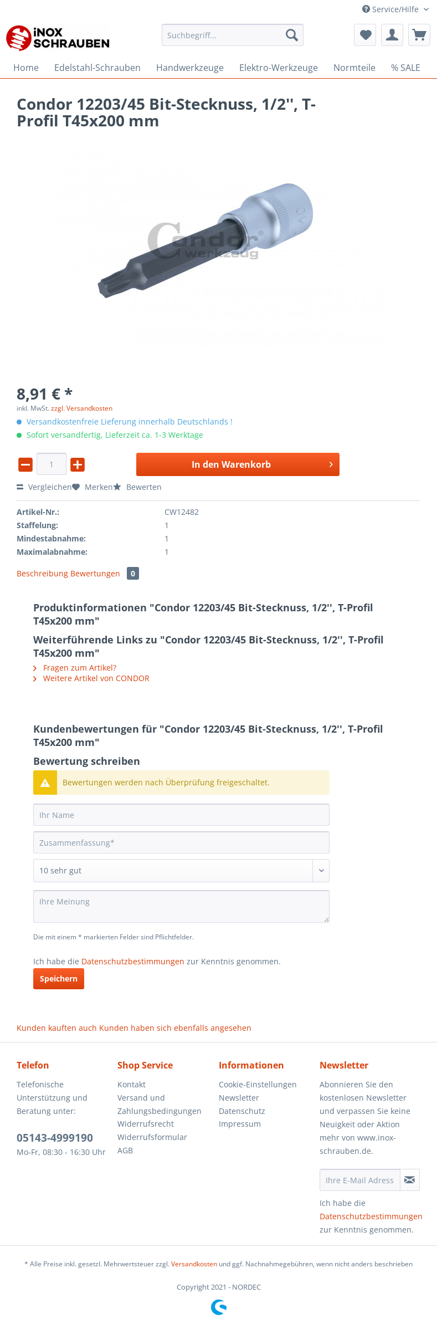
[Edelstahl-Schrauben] (97, 67)
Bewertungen (104, 573)
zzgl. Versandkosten (81, 408)
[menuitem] (233, 40)
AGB (125, 1150)
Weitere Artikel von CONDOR (91, 678)
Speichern (59, 978)
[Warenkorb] (419, 35)
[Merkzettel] (365, 35)
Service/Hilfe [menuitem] (391, 9)
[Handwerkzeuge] (190, 67)
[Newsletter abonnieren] (410, 1180)
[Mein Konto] (392, 35)
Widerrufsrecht (145, 1123)
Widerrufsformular (152, 1137)
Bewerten (137, 487)
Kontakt (131, 1084)
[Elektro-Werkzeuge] (279, 67)
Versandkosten (194, 1264)
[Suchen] (292, 35)
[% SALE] (405, 67)
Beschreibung (42, 573)
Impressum (240, 1123)
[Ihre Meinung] (181, 906)
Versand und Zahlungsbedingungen (159, 1104)
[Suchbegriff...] (233, 35)
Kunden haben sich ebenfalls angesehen (175, 1028)
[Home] (26, 67)
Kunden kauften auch (57, 1028)
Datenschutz (242, 1111)
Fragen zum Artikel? (74, 667)
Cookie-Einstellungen (258, 1084)
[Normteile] (354, 67)
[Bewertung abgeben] (181, 870)
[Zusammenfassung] (181, 842)
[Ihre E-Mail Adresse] (360, 1180)
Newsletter (239, 1097)
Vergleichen (44, 487)
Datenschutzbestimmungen (132, 961)
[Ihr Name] (181, 815)
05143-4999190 (55, 1138)
